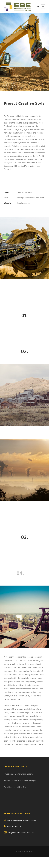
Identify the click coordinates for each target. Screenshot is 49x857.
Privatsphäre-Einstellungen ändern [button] (18, 774)
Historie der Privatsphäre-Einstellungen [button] (20, 780)
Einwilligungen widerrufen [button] (15, 787)
